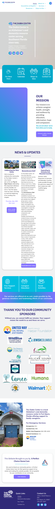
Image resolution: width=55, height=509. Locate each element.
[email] (50, 3)
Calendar (21, 77)
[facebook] (10, 53)
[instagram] (17, 53)
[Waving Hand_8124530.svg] (8, 75)
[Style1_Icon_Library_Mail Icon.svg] (46, 75)
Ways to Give (33, 78)
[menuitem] (34, 3)
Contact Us (46, 77)
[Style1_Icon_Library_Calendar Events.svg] (21, 75)
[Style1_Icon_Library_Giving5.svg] (34, 75)
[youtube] (21, 53)
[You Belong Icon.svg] (24, 284)
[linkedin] (13, 53)
